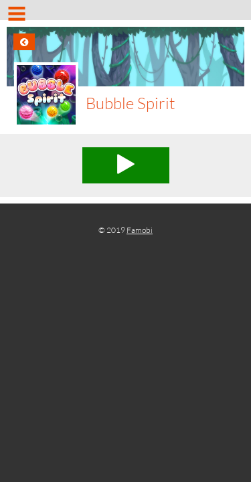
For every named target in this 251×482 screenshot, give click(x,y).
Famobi (140, 230)
